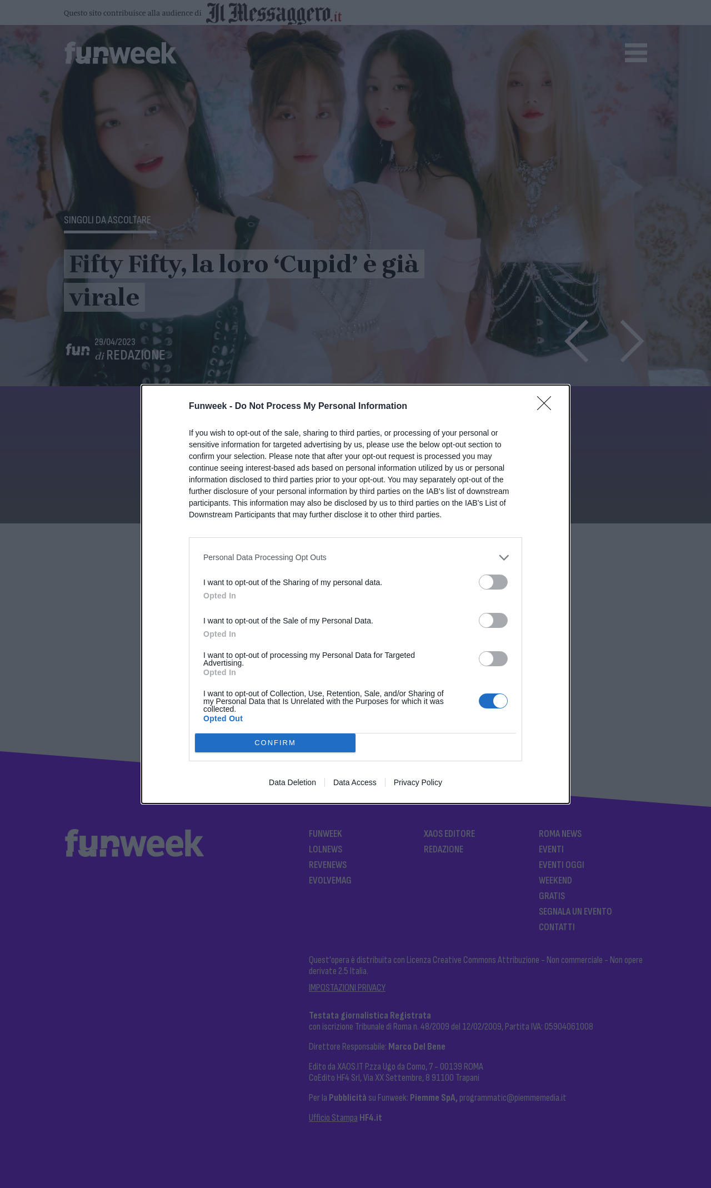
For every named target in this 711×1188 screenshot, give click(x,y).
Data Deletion (292, 782)
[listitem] (355, 557)
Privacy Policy (418, 782)
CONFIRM (275, 742)
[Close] (547, 406)
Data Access (355, 782)
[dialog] (355, 594)
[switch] (493, 582)
